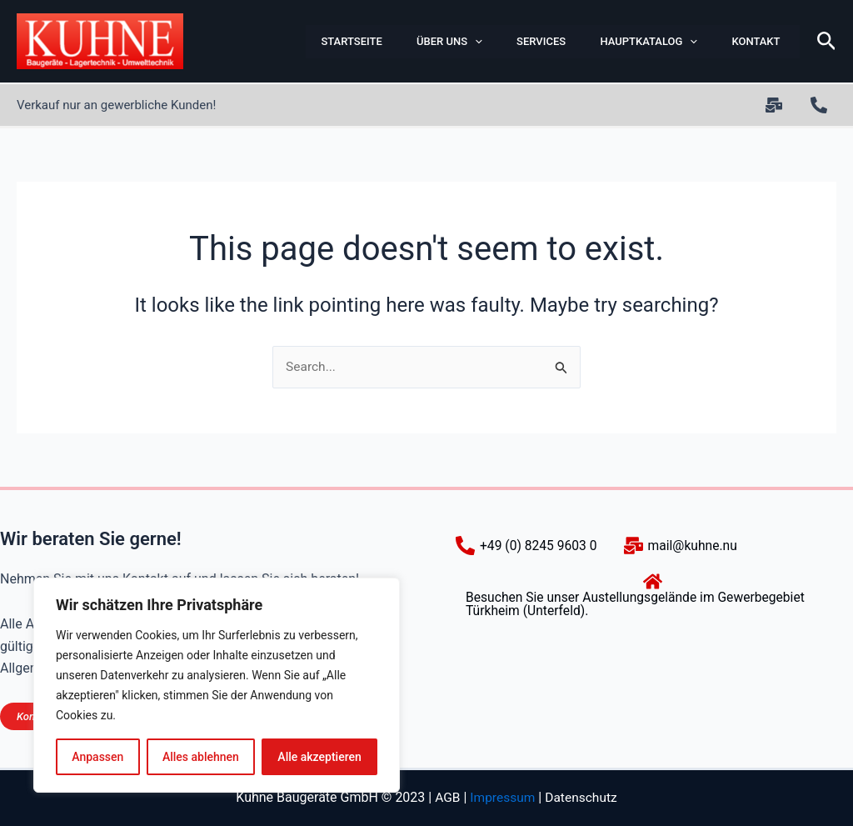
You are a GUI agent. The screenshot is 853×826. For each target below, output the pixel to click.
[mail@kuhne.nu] (684, 545)
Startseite (331, 41)
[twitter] (776, 105)
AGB (445, 798)
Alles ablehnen (200, 756)
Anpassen (97, 756)
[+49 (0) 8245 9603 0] (821, 105)
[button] (458, 41)
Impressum (502, 798)
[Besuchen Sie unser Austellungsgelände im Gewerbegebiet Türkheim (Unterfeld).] (652, 594)
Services (527, 41)
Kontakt (748, 41)
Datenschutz (583, 798)
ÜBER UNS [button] (433, 41)
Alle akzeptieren (319, 756)
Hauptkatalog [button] (638, 41)
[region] (216, 685)
